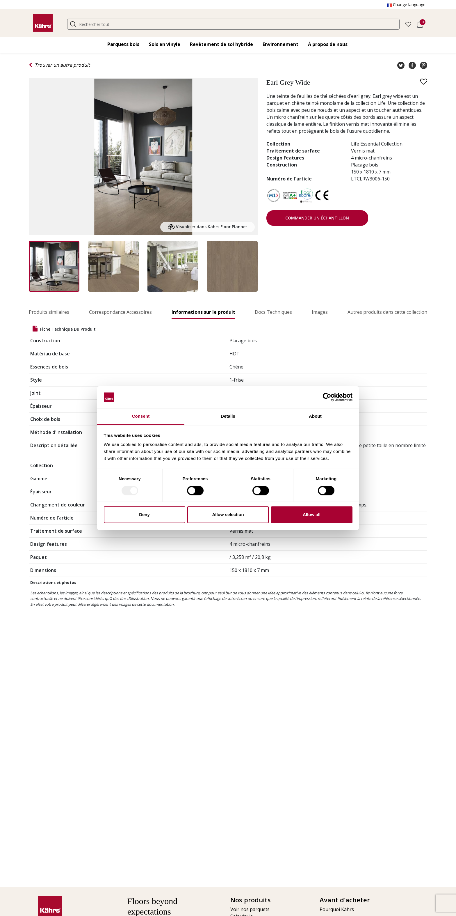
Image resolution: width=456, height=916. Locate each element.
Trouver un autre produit (59, 65)
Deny (144, 514)
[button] (408, 24)
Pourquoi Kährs (337, 909)
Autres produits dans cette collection (387, 312)
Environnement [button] (280, 44)
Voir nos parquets (250, 909)
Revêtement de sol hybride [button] (221, 44)
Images (320, 312)
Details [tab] (228, 416)
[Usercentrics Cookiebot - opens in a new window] (327, 397)
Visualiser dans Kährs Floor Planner (207, 227)
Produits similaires (49, 312)
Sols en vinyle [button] (164, 44)
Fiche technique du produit (64, 329)
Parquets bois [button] (123, 44)
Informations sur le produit (203, 312)
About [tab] (315, 416)
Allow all (311, 514)
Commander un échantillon (317, 218)
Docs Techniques (273, 312)
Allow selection (228, 514)
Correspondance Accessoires (120, 312)
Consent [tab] (141, 416)
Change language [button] (407, 4)
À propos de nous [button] (328, 44)
